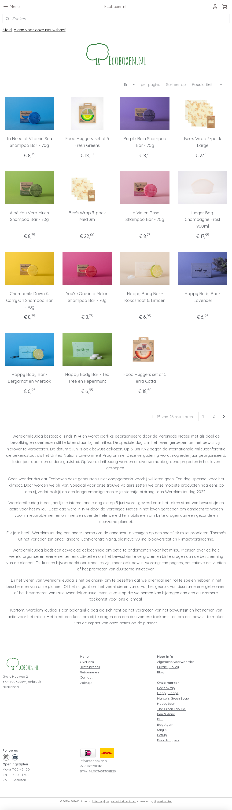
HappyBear (166, 703)
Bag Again (165, 724)
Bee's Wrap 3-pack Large (202, 142)
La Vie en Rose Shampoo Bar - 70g (144, 216)
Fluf (160, 719)
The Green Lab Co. (171, 709)
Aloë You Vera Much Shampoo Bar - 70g (29, 216)
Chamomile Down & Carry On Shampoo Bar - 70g (29, 300)
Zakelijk (86, 683)
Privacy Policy (168, 667)
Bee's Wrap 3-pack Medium (87, 216)
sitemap (98, 801)
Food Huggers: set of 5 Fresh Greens (87, 142)
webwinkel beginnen (123, 801)
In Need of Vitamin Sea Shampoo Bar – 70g (29, 142)
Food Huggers (168, 740)
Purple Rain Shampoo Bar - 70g (144, 142)
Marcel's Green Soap (173, 698)
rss (107, 801)
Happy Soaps (167, 693)
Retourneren (89, 672)
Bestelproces (90, 667)
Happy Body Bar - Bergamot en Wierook (29, 378)
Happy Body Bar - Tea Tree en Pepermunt (87, 378)
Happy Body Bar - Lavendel (202, 297)
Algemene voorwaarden (176, 662)
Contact (86, 677)
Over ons (87, 662)
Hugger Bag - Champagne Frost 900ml (202, 219)
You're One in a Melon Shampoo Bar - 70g (87, 297)
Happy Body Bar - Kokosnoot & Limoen (145, 297)
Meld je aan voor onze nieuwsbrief (34, 29)
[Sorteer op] (207, 84)
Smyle (161, 730)
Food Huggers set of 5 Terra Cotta (144, 378)
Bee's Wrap (166, 688)
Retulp (162, 735)
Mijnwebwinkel (163, 801)
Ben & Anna (166, 714)
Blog (160, 672)
